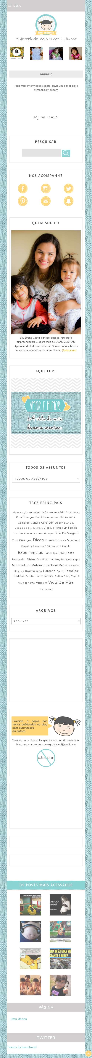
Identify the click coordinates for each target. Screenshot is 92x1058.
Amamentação (38, 512)
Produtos (19, 575)
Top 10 (75, 576)
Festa (70, 553)
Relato (30, 576)
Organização (33, 570)
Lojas (76, 559)
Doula (63, 540)
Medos (63, 565)
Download (73, 540)
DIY (51, 522)
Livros (68, 559)
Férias (31, 559)
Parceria (49, 571)
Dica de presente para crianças (34, 533)
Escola (66, 546)
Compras (24, 522)
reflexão (46, 589)
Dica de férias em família (61, 527)
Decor (59, 522)
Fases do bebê (55, 552)
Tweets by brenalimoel (22, 1047)
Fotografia (18, 559)
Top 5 (21, 583)
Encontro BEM (41, 546)
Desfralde (69, 523)
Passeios (71, 571)
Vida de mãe (61, 582)
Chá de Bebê (68, 517)
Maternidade (21, 565)
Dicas (38, 539)
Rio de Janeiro (44, 575)
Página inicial (46, 117)
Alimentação (20, 512)
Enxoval (56, 546)
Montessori (74, 565)
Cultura (35, 522)
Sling (67, 576)
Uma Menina (19, 1019)
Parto (60, 571)
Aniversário (57, 512)
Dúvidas (26, 546)
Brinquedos (51, 517)
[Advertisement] (46, 670)
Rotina (59, 576)
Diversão (52, 540)
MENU (17, 5)
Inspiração (57, 559)
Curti (44, 522)
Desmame (21, 527)
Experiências (30, 552)
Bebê (38, 517)
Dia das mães (35, 528)
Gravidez (43, 559)
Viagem (41, 582)
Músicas (19, 571)
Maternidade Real (45, 565)
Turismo (30, 582)
